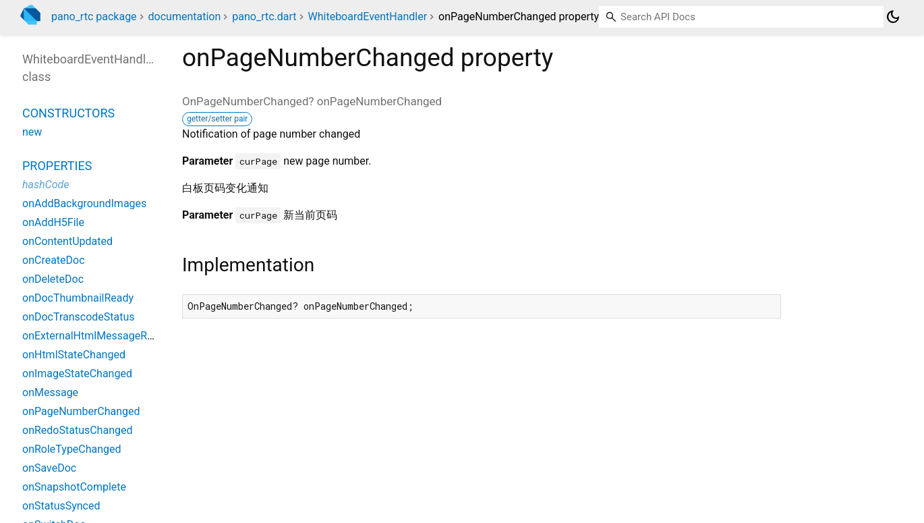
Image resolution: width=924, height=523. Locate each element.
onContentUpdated (67, 241)
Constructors (68, 113)
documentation (184, 16)
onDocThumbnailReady (78, 298)
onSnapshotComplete (74, 486)
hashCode (45, 184)
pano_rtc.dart (264, 16)
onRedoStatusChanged (77, 430)
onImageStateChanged (77, 373)
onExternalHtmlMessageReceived (103, 335)
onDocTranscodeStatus (78, 316)
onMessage (50, 392)
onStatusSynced (61, 505)
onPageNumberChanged (81, 411)
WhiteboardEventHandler (368, 16)
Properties (57, 166)
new (32, 132)
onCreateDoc (53, 260)
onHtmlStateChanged (73, 354)
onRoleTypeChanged (71, 449)
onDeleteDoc (53, 279)
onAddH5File (53, 222)
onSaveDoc (49, 468)
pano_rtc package (94, 16)
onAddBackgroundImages (84, 203)
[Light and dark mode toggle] (893, 17)
